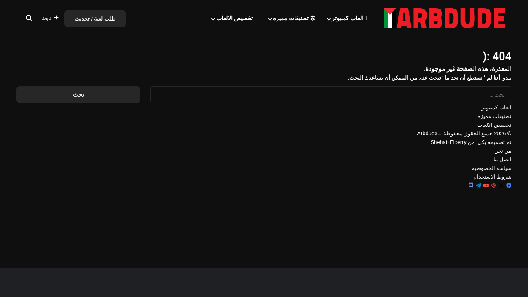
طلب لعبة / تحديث (95, 19)
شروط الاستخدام (493, 177)
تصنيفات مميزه (294, 18)
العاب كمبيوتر (349, 18)
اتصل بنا (502, 159)
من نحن (503, 151)
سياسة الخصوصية (492, 168)
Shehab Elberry (449, 142)
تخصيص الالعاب (236, 18)
